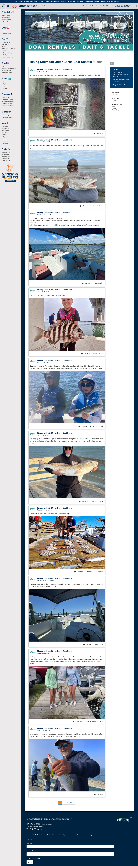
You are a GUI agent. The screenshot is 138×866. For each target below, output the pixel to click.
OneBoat (38, 835)
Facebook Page (8, 99)
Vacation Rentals (7, 72)
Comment (98, 133)
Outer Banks (33, 1)
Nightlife (5, 86)
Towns (5, 132)
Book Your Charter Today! (94, 722)
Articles (5, 134)
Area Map (5, 141)
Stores (5, 31)
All (3, 66)
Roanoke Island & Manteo (92, 1)
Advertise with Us (31, 828)
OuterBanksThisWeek (9, 101)
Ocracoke (110, 1)
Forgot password (35, 858)
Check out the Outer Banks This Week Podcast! (98, 6)
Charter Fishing (7, 53)
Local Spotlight (7, 117)
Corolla (41, 1)
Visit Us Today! (97, 206)
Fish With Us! (98, 353)
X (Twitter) (6, 161)
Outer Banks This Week (22, 1)
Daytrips (116, 1)
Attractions (6, 44)
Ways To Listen (8, 103)
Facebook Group (8, 105)
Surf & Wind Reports (8, 57)
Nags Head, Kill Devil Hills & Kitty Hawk (72, 1)
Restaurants (6, 15)
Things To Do (6, 42)
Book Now (99, 644)
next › (72, 803)
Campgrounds (7, 70)
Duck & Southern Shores (52, 1)
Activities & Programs (9, 48)
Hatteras (103, 1)
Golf (4, 46)
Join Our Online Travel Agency (35, 826)
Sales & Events (7, 33)
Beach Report (7, 115)
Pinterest (6, 158)
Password (30, 850)
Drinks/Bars (6, 17)
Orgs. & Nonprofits (8, 136)
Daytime (5, 84)
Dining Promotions (8, 21)
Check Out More (97, 501)
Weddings (6, 128)
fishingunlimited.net (118, 85)
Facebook (6, 152)
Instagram (6, 156)
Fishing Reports (7, 55)
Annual (5, 88)
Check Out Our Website (94, 572)
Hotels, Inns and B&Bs (9, 68)
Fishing (5, 50)
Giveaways (6, 130)
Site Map (5, 143)
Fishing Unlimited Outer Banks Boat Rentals (60, 61)
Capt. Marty (6, 97)
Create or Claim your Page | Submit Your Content (39, 824)
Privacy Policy (68, 818)
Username (30, 843)
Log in (30, 862)
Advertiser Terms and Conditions (35, 830)
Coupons (5, 126)
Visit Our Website (96, 426)
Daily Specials (7, 19)
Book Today (98, 283)
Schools (5, 139)
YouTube (6, 154)
